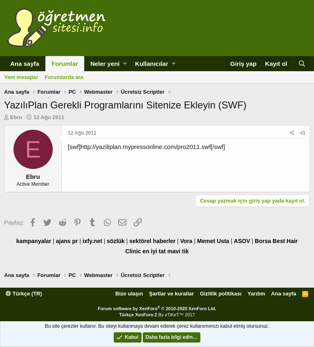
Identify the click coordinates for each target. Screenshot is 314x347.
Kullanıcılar (151, 63)
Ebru (16, 117)
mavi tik (177, 251)
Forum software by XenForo (157, 308)
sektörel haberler (152, 241)
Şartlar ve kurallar (171, 294)
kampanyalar (34, 241)
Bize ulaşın (129, 294)
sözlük (116, 241)
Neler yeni (105, 63)
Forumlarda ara (64, 77)
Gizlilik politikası (221, 294)
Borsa (263, 241)
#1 (302, 133)
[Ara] (302, 63)
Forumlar (65, 63)
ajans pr (67, 241)
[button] (125, 63)
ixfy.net (92, 241)
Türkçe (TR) (24, 294)
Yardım (256, 294)
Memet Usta (213, 241)
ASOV (242, 241)
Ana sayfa (24, 63)
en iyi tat (154, 251)
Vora (186, 241)
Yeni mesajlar (21, 77)
